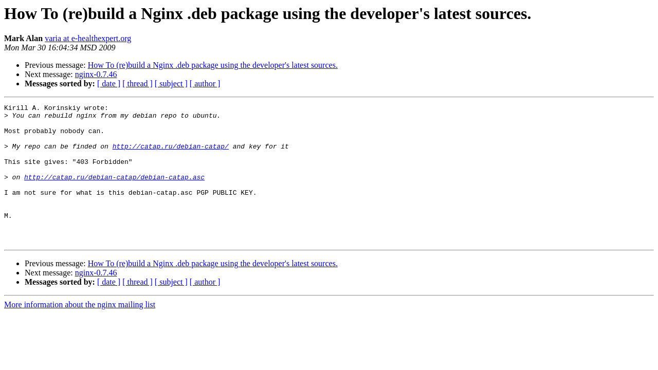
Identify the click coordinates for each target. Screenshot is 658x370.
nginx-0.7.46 (96, 74)
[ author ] (205, 83)
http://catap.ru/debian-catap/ (171, 155)
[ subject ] (171, 83)
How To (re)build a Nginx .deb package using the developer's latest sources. (213, 65)
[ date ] (108, 83)
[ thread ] (137, 83)
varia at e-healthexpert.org (88, 38)
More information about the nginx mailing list (79, 332)
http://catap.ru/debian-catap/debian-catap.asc (114, 192)
